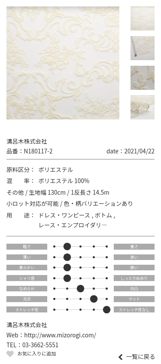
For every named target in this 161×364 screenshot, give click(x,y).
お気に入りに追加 (36, 353)
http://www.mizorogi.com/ (60, 334)
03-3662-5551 (40, 344)
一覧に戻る (140, 357)
